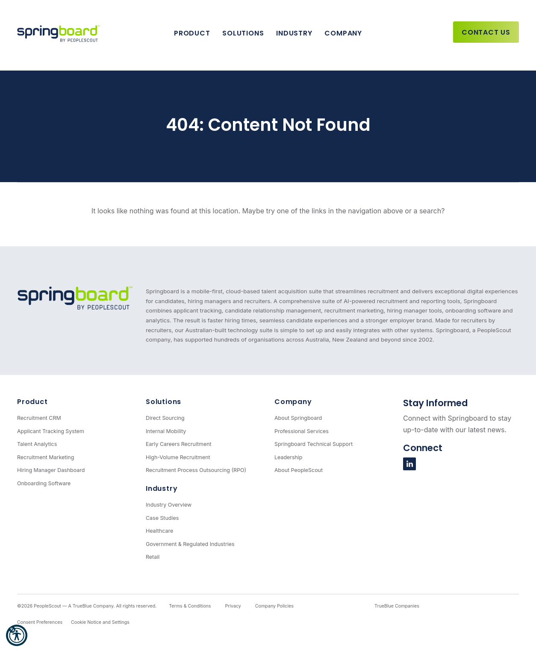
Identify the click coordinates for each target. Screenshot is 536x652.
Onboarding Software (44, 483)
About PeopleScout (298, 470)
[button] (16, 635)
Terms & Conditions (190, 606)
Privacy (233, 606)
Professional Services (301, 431)
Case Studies (162, 518)
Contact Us (486, 32)
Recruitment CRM (39, 418)
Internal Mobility (166, 431)
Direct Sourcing (165, 418)
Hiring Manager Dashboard (51, 470)
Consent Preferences (39, 622)
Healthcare (159, 531)
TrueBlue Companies (396, 606)
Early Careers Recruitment (179, 444)
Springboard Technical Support (313, 444)
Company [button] (343, 33)
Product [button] (192, 33)
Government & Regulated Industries (190, 544)
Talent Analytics (37, 444)
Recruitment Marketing (45, 457)
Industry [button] (294, 33)
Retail (152, 557)
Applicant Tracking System (50, 431)
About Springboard (298, 418)
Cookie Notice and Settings (100, 622)
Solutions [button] (243, 33)
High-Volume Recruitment (178, 457)
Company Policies (274, 606)
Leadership (288, 457)
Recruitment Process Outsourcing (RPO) (196, 470)
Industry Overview (168, 505)
